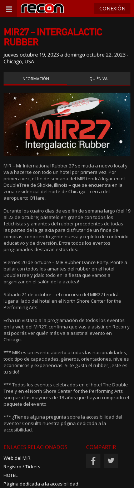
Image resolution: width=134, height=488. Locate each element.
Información (35, 78)
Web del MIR (17, 458)
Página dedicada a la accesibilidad (41, 483)
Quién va (98, 78)
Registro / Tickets (22, 466)
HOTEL (11, 475)
